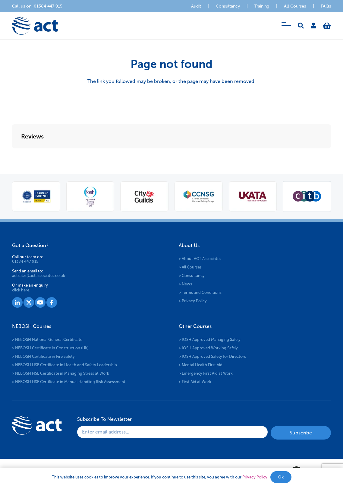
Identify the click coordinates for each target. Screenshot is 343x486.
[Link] (313, 25)
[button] (286, 25)
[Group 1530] (51, 302)
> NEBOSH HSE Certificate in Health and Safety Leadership (64, 365)
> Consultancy (192, 275)
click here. (21, 290)
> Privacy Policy (193, 301)
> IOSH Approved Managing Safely (210, 339)
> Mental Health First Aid (200, 365)
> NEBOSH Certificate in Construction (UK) (50, 348)
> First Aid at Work (195, 382)
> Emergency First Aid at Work (206, 373)
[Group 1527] (17, 302)
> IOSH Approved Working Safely (208, 348)
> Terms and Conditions (200, 292)
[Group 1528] (29, 302)
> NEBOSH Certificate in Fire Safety (43, 356)
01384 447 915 (25, 261)
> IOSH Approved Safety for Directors (212, 356)
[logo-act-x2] (35, 26)
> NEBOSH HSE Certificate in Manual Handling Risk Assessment (68, 382)
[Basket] (327, 25)
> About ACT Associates (200, 258)
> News (185, 284)
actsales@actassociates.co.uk (38, 275)
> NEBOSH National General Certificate (47, 339)
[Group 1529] (40, 302)
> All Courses (190, 267)
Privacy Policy (254, 477)
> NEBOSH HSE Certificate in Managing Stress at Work (60, 373)
